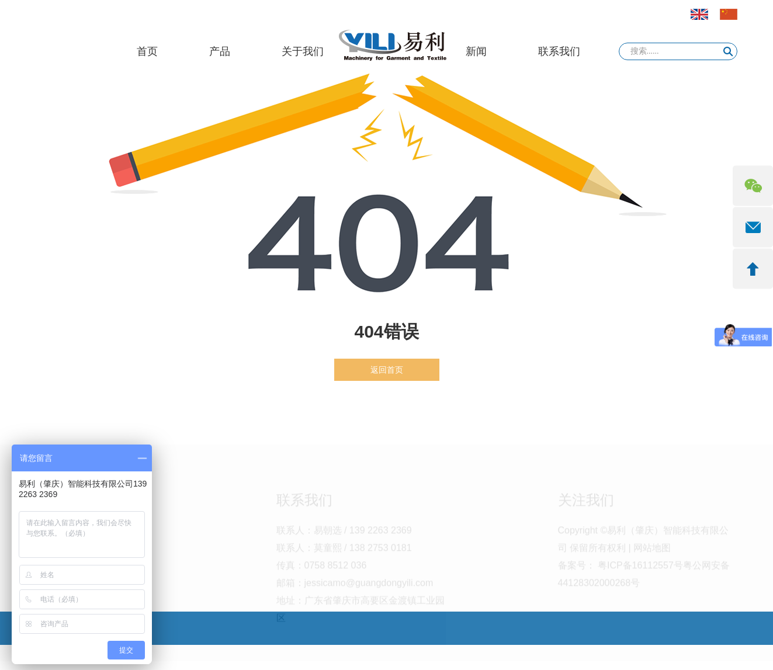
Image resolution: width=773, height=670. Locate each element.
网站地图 (652, 554)
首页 (147, 51)
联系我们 (559, 51)
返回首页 (386, 369)
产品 (219, 51)
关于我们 (303, 51)
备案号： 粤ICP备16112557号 (620, 572)
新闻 (476, 51)
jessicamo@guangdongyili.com (369, 589)
